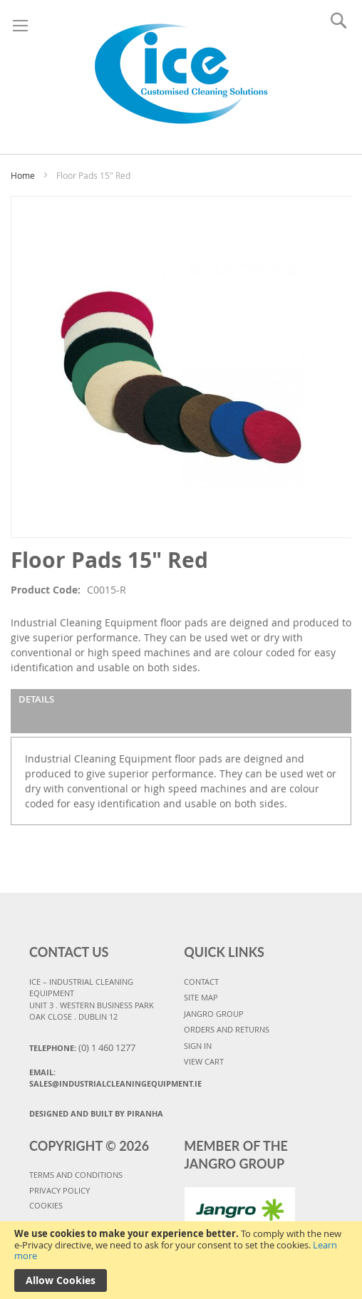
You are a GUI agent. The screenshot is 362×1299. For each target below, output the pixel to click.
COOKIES (46, 1205)
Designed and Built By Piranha (96, 1113)
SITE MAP (201, 997)
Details (36, 699)
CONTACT (201, 981)
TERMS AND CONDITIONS (76, 1174)
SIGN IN (198, 1045)
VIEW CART (204, 1061)
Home (23, 175)
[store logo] (181, 73)
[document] (181, 1260)
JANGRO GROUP (214, 1013)
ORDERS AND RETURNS (226, 1029)
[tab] (181, 711)
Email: (103, 1078)
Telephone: (82, 1047)
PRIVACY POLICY (59, 1190)
